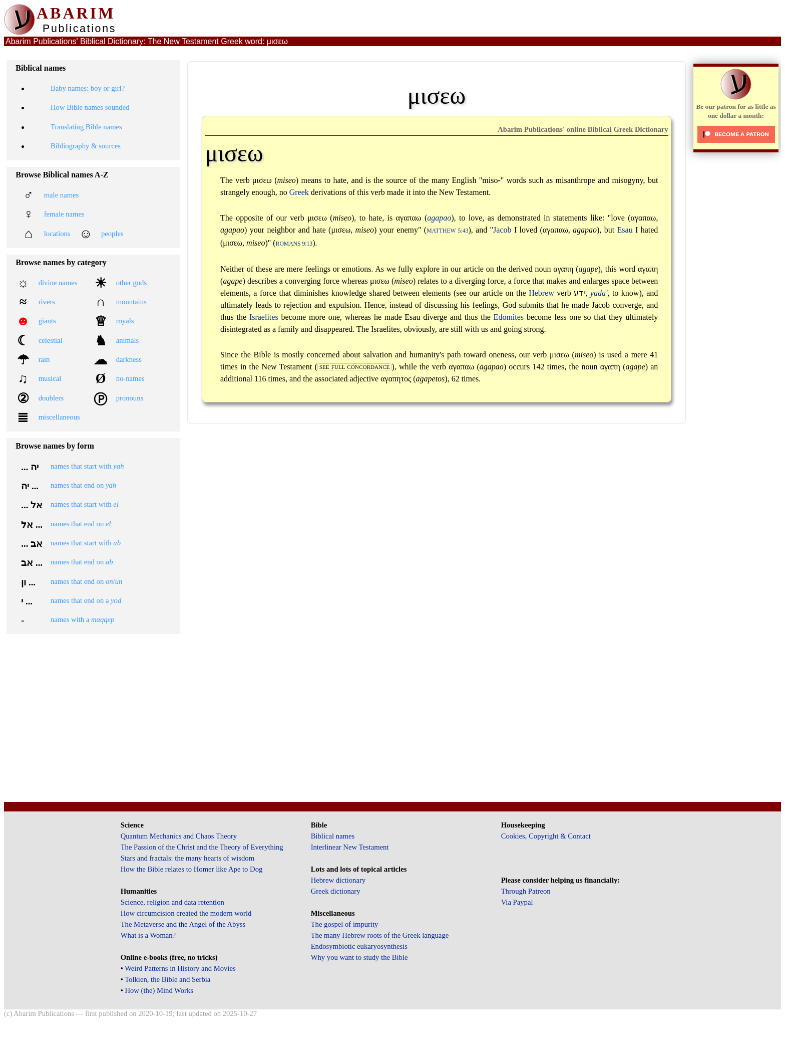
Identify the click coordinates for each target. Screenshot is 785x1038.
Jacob (502, 230)
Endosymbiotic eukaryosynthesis (359, 946)
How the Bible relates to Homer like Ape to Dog (192, 869)
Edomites (509, 317)
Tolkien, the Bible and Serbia (167, 979)
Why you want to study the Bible (359, 957)
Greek (299, 192)
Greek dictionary (335, 891)
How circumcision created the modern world (186, 913)
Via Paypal (517, 902)
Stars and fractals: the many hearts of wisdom (187, 858)
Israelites (263, 317)
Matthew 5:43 (447, 231)
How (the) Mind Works (159, 990)
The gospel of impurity (344, 924)
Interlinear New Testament (350, 847)
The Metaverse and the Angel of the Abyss (183, 924)
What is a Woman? (148, 935)
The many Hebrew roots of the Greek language (380, 935)
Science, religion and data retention (172, 902)
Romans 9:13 (294, 244)
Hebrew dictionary (338, 880)
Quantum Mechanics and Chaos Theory (179, 836)
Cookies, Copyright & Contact (546, 836)
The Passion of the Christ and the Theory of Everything (202, 847)
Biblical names (333, 836)
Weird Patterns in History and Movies (180, 968)
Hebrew (541, 293)
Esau (625, 230)
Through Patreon (526, 891)
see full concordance (354, 367)
